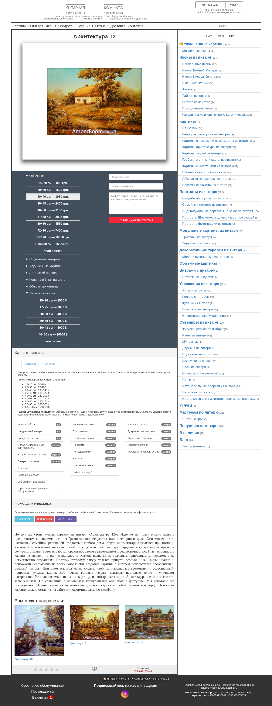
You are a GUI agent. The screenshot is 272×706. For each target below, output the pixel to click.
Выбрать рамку (82, 472)
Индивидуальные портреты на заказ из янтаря (217, 211)
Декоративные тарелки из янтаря (210, 250)
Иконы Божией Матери (199, 70)
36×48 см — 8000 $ (53, 327)
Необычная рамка (94, 438)
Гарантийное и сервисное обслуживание (33, 490)
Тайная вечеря (193, 96)
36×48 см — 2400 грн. (53, 203)
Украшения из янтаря (199, 284)
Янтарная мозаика (43, 293)
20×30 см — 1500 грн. (53, 189)
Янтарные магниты (196, 392)
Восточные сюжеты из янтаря (204, 185)
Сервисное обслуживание (42, 685)
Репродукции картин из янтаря (205, 134)
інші (71, 519)
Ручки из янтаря (194, 335)
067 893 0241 (210, 4)
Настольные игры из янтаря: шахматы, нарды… (218, 399)
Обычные (36, 176)
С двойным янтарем (44, 259)
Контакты (135, 26)
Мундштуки (190, 341)
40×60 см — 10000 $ (53, 334)
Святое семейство (196, 102)
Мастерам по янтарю (199, 412)
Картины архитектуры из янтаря (206, 147)
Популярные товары (198, 426)
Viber (234, 4)
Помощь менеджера (33, 503)
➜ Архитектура (139, 678)
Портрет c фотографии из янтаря (207, 224)
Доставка (118, 26)
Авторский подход (42, 273)
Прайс (220, 35)
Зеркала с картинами (198, 243)
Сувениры (84, 26)
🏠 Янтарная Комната (116, 678)
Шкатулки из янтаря (197, 361)
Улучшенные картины (45, 266)
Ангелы (187, 89)
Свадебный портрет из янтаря (205, 198)
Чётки (186, 379)
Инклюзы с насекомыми (200, 373)
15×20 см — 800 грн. (53, 183)
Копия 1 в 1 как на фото (47, 279)
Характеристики (29, 352)
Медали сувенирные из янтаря (205, 257)
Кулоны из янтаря (195, 303)
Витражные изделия (197, 277)
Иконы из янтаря (195, 57)
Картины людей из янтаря (202, 153)
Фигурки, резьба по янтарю (202, 329)
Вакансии (42, 697)
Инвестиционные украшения (204, 316)
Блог (183, 440)
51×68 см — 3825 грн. (53, 217)
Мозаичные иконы (196, 51)
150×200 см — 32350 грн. (53, 244)
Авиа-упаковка (149, 424)
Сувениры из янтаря (198, 322)
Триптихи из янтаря (197, 237)
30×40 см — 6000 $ (53, 320)
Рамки (208, 35)
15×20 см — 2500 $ (53, 300)
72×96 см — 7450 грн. (53, 230)
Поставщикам (42, 691)
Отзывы (101, 26)
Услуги (185, 405)
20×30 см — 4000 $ (53, 314)
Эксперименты (193, 446)
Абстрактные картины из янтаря (206, 179)
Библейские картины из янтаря (205, 172)
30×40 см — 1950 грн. (53, 196)
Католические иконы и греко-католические (214, 114)
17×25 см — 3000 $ (53, 307)
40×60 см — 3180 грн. (53, 210)
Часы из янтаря (194, 367)
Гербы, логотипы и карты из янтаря (209, 159)
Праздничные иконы (197, 108)
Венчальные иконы (196, 64)
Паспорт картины (149, 445)
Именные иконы (194, 83)
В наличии (31, 364)
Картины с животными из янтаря (206, 166)
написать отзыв (143, 671)
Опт (231, 35)
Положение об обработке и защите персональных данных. (227, 686)
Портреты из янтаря (198, 192)
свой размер (53, 251)
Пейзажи (189, 128)
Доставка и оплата (29, 475)
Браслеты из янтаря (197, 309)
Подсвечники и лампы (199, 354)
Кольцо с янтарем (195, 296)
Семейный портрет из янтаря (204, 204)
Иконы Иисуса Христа (199, 76)
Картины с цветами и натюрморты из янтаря (216, 141)
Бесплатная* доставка (31, 481)
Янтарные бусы (194, 290)
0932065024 (44, 519)
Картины (187, 121)
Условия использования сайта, (202, 685)
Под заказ (49, 364)
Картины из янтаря (27, 26)
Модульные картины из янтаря (208, 230)
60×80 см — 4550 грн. (53, 223)
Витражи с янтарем (197, 270)
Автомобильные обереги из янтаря (208, 386)
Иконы (51, 26)
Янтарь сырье (192, 419)
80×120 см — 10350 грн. (53, 237)
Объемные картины (44, 286)
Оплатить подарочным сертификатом (39, 446)
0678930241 (24, 519)
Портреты (66, 26)
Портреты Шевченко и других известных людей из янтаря (226, 217)
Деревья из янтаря (196, 348)
